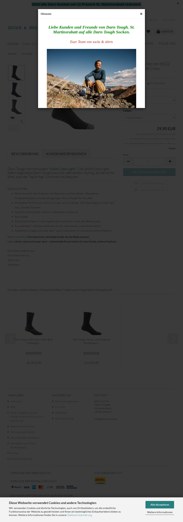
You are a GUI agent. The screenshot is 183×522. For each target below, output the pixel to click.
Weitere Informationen (160, 512)
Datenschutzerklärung (79, 514)
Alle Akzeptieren (159, 504)
